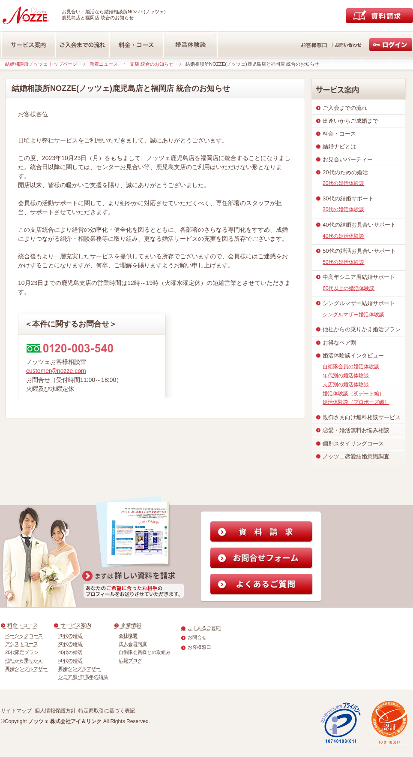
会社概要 (128, 635)
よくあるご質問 (204, 627)
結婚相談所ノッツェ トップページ (41, 64)
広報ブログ (130, 660)
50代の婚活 (70, 660)
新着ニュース (104, 64)
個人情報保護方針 (55, 711)
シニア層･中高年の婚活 (83, 676)
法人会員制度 (133, 643)
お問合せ (197, 637)
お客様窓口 (199, 647)
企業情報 (131, 625)
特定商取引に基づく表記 (106, 711)
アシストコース (21, 643)
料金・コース (22, 625)
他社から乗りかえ (24, 660)
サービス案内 (75, 625)
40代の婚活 (70, 652)
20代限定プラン (22, 652)
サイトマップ (16, 711)
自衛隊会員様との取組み (145, 652)
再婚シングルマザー (26, 668)
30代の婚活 (70, 643)
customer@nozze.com (56, 370)
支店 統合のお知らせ (152, 64)
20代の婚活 (70, 635)
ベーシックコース (24, 635)
